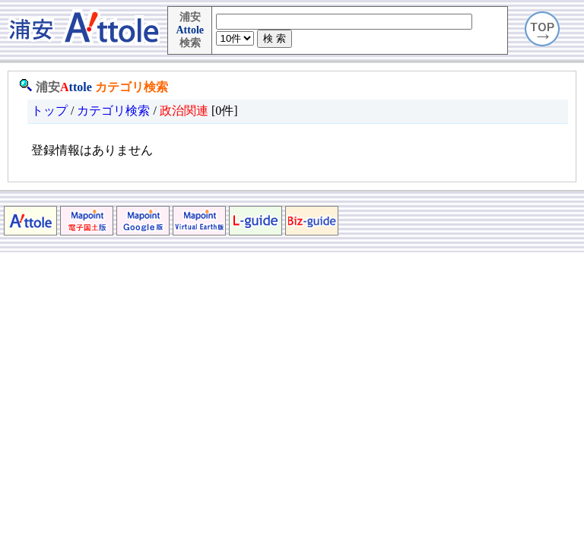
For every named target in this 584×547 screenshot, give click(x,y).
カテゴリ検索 (131, 87)
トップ (49, 110)
